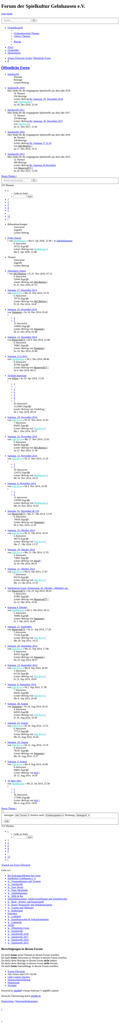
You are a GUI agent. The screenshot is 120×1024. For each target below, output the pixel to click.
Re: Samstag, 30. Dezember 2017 (46, 121)
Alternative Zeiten (17, 271)
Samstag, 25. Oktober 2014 (21, 530)
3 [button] (8, 205)
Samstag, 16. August (18, 742)
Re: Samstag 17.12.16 (40, 143)
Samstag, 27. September (20, 626)
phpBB (17, 990)
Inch (36, 772)
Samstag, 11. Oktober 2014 (21, 569)
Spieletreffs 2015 (16, 154)
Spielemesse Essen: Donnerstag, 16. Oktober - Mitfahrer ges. (38, 588)
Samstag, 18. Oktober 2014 (21, 549)
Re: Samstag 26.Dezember (42, 165)
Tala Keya (23, 124)
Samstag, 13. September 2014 (22, 665)
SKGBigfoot (24, 146)
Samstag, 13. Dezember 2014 (22, 337)
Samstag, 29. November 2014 (22, 417)
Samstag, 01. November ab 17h (23, 511)
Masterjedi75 (24, 168)
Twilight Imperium (17, 375)
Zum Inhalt (6, 13)
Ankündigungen (64, 240)
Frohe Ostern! (14, 238)
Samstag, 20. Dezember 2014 (22, 309)
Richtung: (77, 815)
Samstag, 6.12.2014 (17, 356)
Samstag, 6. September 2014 (22, 684)
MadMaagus (24, 102)
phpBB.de (36, 996)
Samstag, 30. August (18, 703)
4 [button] (8, 207)
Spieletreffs (13, 74)
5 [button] (8, 210)
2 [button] (8, 202)
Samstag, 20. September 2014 (22, 646)
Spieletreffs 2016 (16, 132)
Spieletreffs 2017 (16, 110)
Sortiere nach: (47, 815)
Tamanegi (17, 312)
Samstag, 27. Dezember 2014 (22, 290)
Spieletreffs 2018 (16, 88)
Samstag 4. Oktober (17, 607)
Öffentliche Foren (15, 68)
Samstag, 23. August (18, 723)
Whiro (15, 378)
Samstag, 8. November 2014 (22, 483)
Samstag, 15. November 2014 (22, 455)
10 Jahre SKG (15, 780)
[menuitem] (26, 33)
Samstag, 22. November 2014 (22, 436)
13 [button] (9, 216)
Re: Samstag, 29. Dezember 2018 (46, 99)
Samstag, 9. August (17, 761)
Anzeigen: (17, 815)
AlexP (37, 560)
